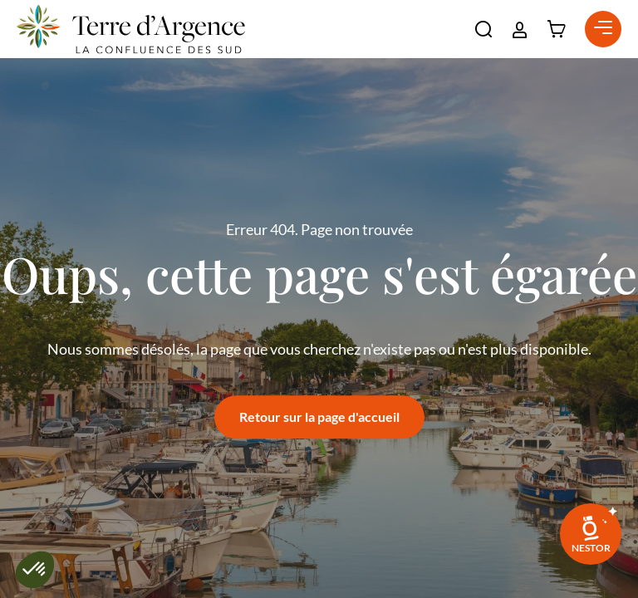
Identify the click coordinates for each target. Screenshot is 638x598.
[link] (590, 534)
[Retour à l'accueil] (131, 29)
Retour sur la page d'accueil (319, 416)
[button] (483, 29)
